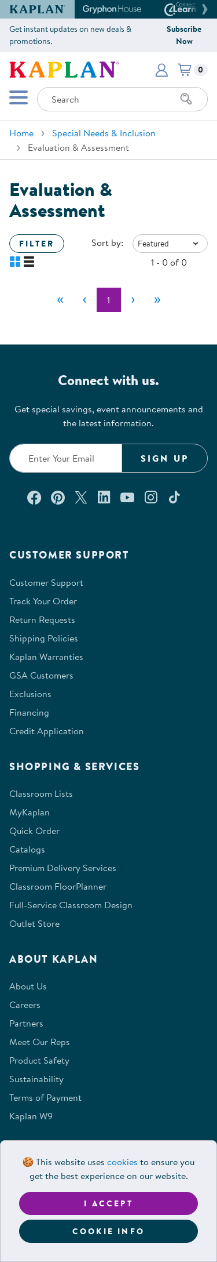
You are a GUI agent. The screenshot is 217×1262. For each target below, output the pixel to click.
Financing (29, 712)
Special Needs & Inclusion (104, 132)
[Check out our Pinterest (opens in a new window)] (57, 497)
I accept (108, 1203)
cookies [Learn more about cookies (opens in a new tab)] (122, 1161)
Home (21, 132)
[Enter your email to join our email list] (65, 458)
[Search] (186, 99)
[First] (60, 300)
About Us (28, 986)
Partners (26, 1023)
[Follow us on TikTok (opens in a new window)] (174, 497)
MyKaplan (29, 812)
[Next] (133, 300)
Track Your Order (43, 600)
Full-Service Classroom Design (71, 904)
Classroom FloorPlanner (57, 886)
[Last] (157, 300)
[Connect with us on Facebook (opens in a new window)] (34, 497)
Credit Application (46, 730)
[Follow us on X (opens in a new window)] (81, 497)
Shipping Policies (43, 638)
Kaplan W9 (31, 1115)
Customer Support (46, 582)
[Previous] (84, 300)
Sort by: (107, 242)
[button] (203, 9)
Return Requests (42, 619)
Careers (25, 1004)
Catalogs (27, 849)
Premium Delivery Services (62, 867)
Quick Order (34, 830)
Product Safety (39, 1060)
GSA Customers (41, 675)
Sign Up (165, 458)
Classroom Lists (41, 793)
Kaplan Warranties (46, 656)
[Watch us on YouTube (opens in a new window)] (127, 497)
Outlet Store (34, 923)
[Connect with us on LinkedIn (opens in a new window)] (104, 497)
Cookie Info (108, 1231)
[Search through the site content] (122, 99)
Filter (36, 243)
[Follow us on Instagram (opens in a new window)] (151, 497)
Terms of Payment (45, 1097)
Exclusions (30, 693)
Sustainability (36, 1078)
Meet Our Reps (39, 1041)
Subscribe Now (184, 35)
